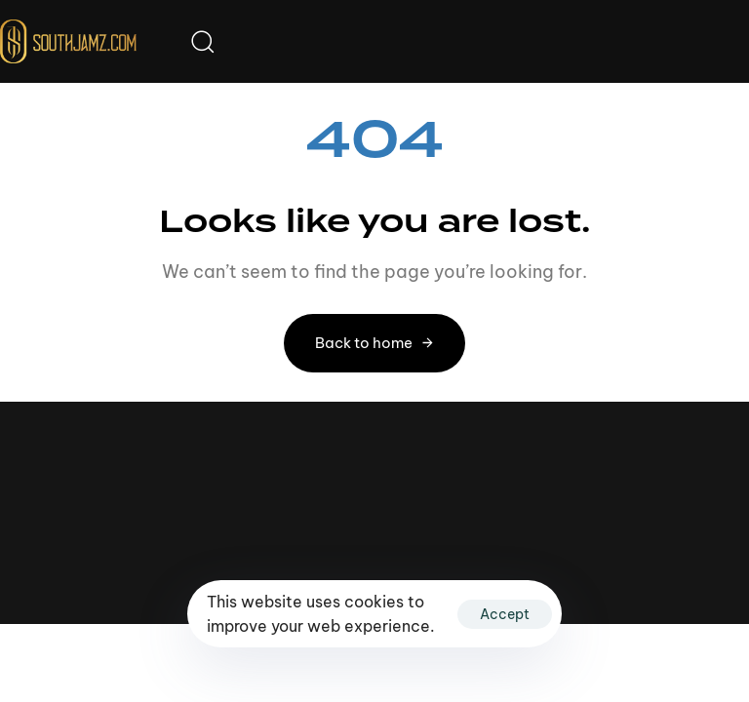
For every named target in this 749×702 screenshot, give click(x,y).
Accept (505, 614)
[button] (202, 41)
